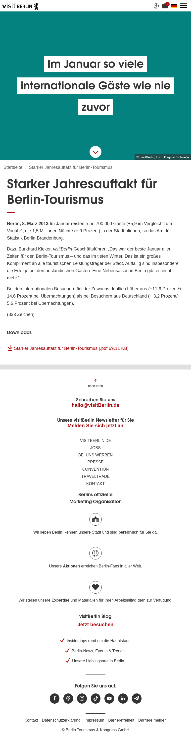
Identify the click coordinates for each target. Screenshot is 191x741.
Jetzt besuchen (95, 624)
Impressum (94, 720)
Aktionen (71, 566)
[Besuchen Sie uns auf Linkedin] (123, 698)
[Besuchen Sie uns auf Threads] (68, 698)
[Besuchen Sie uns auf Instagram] (82, 698)
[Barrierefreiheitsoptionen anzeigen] (156, 5)
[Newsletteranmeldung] (137, 698)
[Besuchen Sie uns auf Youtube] (109, 698)
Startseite (12, 167)
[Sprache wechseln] (175, 5)
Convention (95, 469)
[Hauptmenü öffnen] (183, 5)
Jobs (95, 448)
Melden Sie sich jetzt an (96, 425)
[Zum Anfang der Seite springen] (95, 382)
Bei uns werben (95, 455)
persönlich (128, 532)
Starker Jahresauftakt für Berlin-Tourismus (71, 348)
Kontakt (95, 484)
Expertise (60, 600)
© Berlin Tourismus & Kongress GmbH (95, 730)
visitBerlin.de (95, 440)
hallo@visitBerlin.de (95, 405)
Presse (96, 462)
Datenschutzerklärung (61, 720)
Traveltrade (95, 476)
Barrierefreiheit (121, 720)
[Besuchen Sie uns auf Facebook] (54, 698)
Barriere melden (152, 720)
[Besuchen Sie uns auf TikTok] (95, 698)
